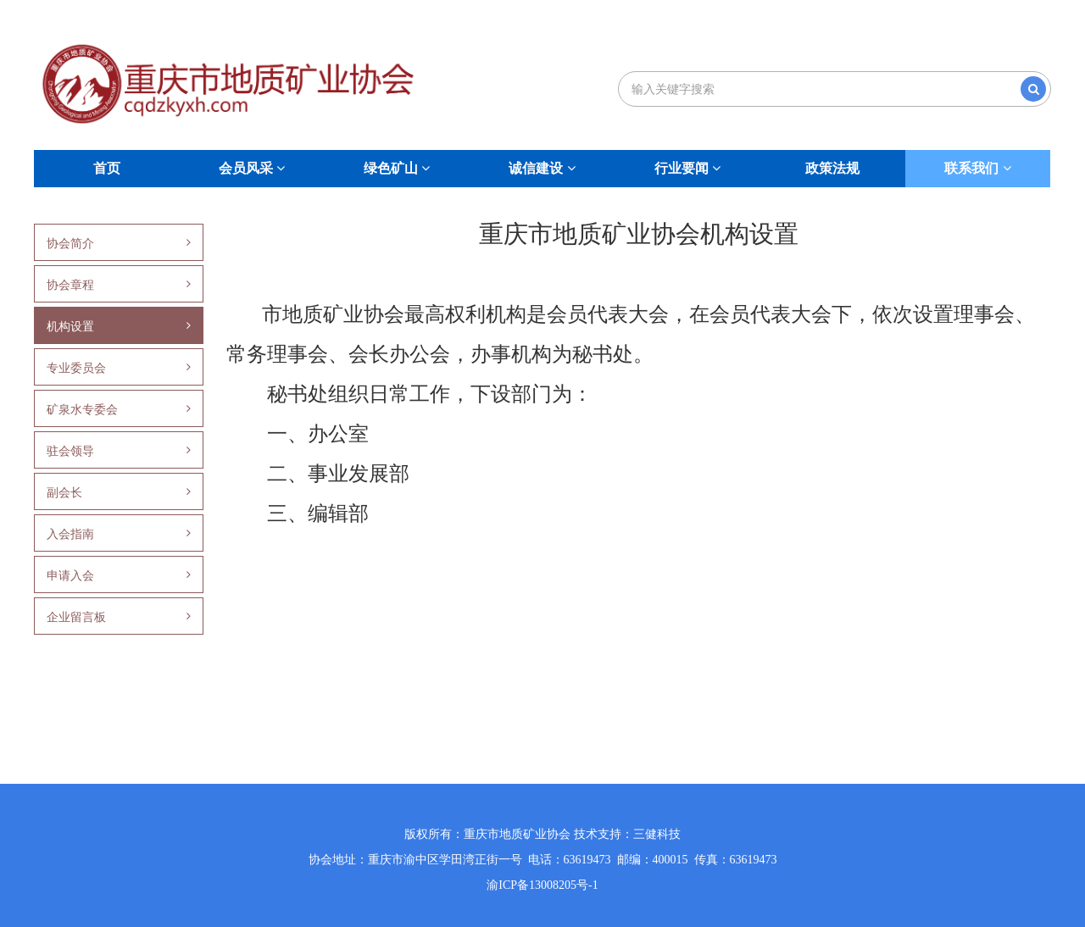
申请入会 (119, 575)
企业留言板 (119, 617)
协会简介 (119, 243)
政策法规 (832, 168)
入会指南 (119, 534)
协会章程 (119, 284)
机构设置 (119, 326)
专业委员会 (119, 368)
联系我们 (977, 168)
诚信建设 (542, 168)
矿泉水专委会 (119, 409)
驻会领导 (119, 451)
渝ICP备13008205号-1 (542, 885)
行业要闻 (687, 168)
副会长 (119, 492)
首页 (106, 168)
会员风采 (252, 168)
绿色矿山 (397, 168)
